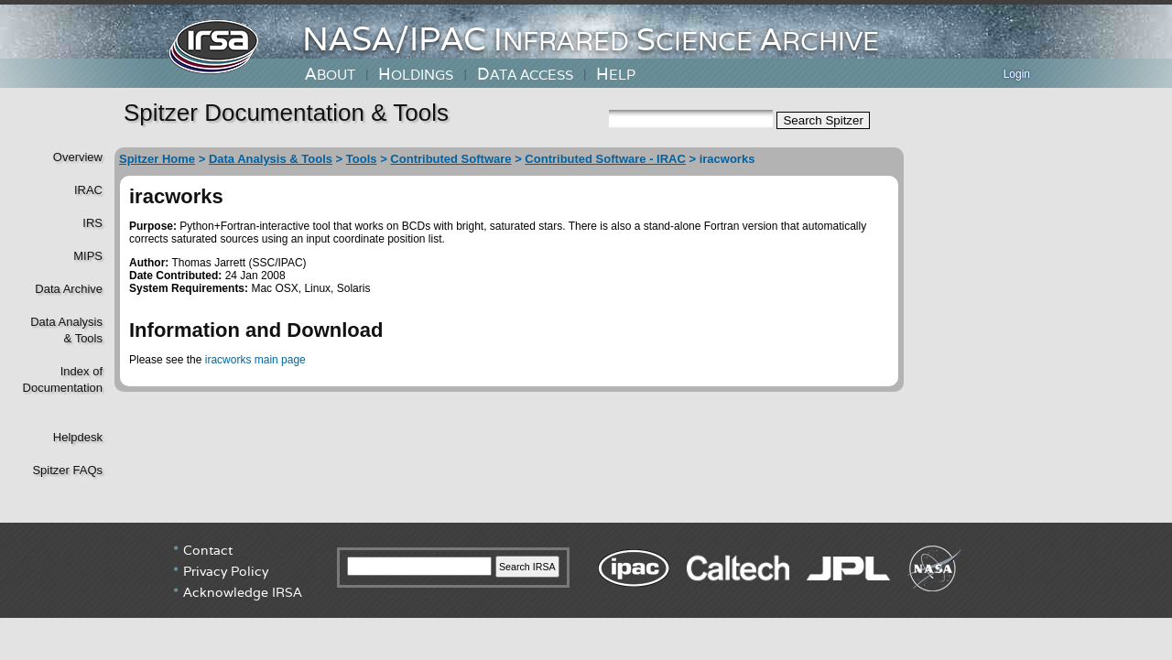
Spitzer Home (157, 159)
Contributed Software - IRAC (605, 159)
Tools (361, 159)
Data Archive (69, 289)
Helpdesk (78, 437)
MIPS (88, 256)
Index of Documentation (61, 379)
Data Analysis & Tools (270, 159)
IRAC (88, 190)
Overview (78, 157)
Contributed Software (450, 159)
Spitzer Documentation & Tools (286, 112)
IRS (92, 223)
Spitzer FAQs (67, 470)
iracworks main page (255, 359)
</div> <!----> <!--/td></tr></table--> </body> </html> (586, 591)
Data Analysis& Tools (66, 330)
